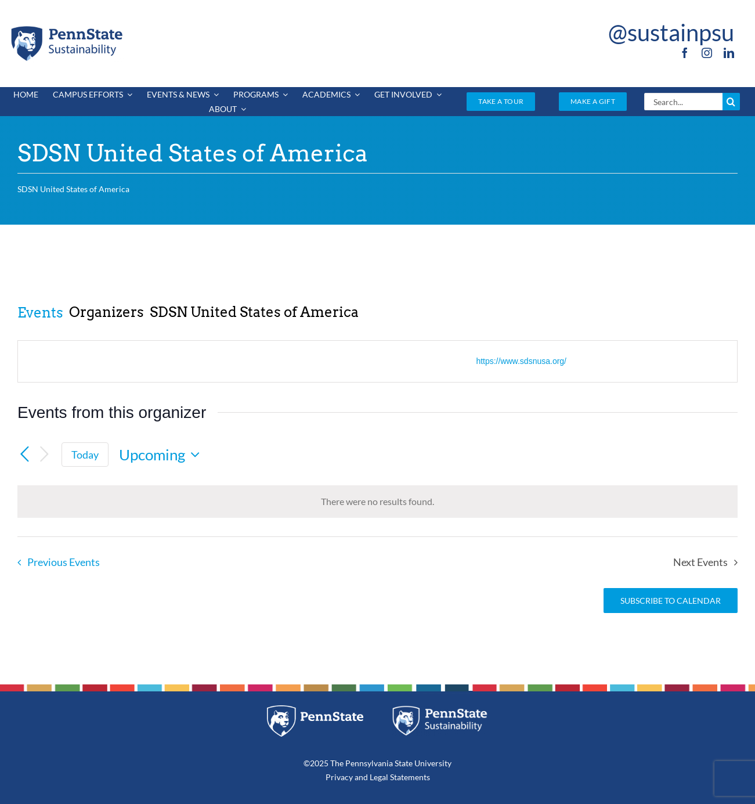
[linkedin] (729, 53)
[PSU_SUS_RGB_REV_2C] (440, 709)
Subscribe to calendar (670, 600)
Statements (409, 777)
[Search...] (683, 101)
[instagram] (707, 53)
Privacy (339, 777)
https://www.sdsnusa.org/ (521, 361)
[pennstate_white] (315, 709)
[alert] (377, 501)
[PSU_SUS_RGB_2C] (66, 28)
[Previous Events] (24, 455)
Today (85, 454)
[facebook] (685, 53)
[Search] (731, 101)
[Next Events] (44, 455)
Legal (379, 777)
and (361, 777)
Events (40, 312)
